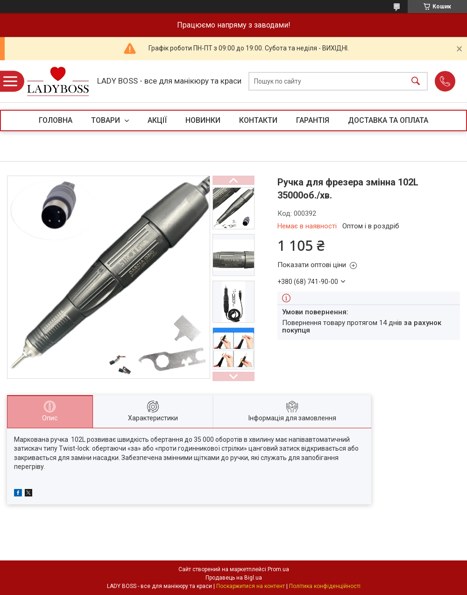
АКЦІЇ (157, 120)
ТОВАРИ (106, 120)
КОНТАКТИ (258, 120)
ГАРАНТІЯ (312, 120)
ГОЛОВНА (55, 120)
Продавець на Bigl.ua (233, 577)
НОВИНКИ (202, 120)
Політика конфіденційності (325, 586)
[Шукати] (415, 81)
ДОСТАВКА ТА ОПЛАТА (388, 120)
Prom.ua (278, 569)
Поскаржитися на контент (250, 586)
